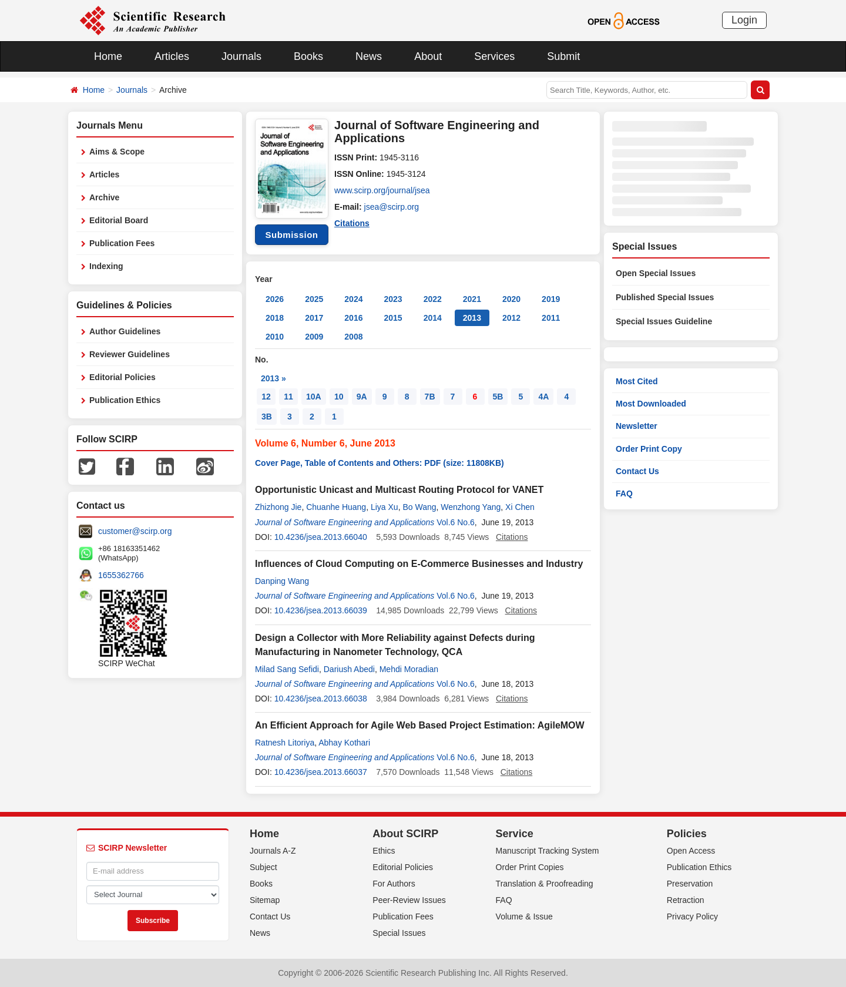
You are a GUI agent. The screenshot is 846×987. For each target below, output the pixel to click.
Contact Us (637, 471)
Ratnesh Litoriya (284, 742)
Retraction (685, 900)
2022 (433, 299)
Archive (104, 197)
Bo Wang (419, 507)
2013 (472, 318)
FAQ (624, 493)
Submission (291, 235)
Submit (563, 56)
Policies (687, 834)
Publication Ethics (124, 400)
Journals (241, 56)
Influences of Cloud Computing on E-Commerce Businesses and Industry (419, 564)
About (428, 56)
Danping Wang (282, 581)
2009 (314, 336)
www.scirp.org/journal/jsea (382, 190)
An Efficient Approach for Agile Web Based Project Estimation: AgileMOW (420, 725)
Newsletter (636, 426)
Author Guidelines (124, 331)
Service (514, 834)
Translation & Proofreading (544, 883)
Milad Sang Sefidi (287, 669)
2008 (353, 336)
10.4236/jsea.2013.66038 (320, 698)
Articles (172, 56)
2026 (275, 299)
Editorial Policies (122, 377)
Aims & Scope (117, 151)
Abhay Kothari (344, 742)
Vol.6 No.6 (456, 522)
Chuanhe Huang (336, 507)
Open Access (691, 850)
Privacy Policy (692, 916)
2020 (511, 299)
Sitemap (265, 900)
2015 (393, 318)
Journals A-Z (273, 850)
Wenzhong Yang (471, 507)
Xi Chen (520, 507)
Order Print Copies (530, 867)
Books (308, 56)
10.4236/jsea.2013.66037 (320, 772)
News (368, 56)
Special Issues (398, 933)
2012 (511, 318)
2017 (314, 318)
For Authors (393, 883)
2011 (551, 318)
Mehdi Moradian (409, 669)
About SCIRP (405, 834)
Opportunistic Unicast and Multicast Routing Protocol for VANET (399, 490)
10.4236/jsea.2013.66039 (320, 610)
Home (108, 56)
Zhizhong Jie (278, 507)
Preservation (690, 883)
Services (494, 56)
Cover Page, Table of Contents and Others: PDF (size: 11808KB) (379, 463)
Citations (352, 223)
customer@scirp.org (135, 531)
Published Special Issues (665, 297)
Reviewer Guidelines (129, 354)
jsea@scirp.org (391, 207)
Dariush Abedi (349, 669)
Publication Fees (122, 243)
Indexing (106, 266)
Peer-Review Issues (409, 900)
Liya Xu (384, 507)
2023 (393, 299)
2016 (353, 318)
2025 (314, 299)
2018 (275, 318)
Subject (263, 867)
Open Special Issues (656, 273)
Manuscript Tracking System (547, 850)
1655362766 (121, 575)
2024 (353, 299)
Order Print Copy (649, 449)
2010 (275, 336)
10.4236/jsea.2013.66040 (320, 537)
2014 (433, 318)
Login (744, 20)
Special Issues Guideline (664, 321)
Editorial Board (118, 220)
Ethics (383, 850)
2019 (551, 299)
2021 (472, 299)
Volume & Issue (524, 916)
